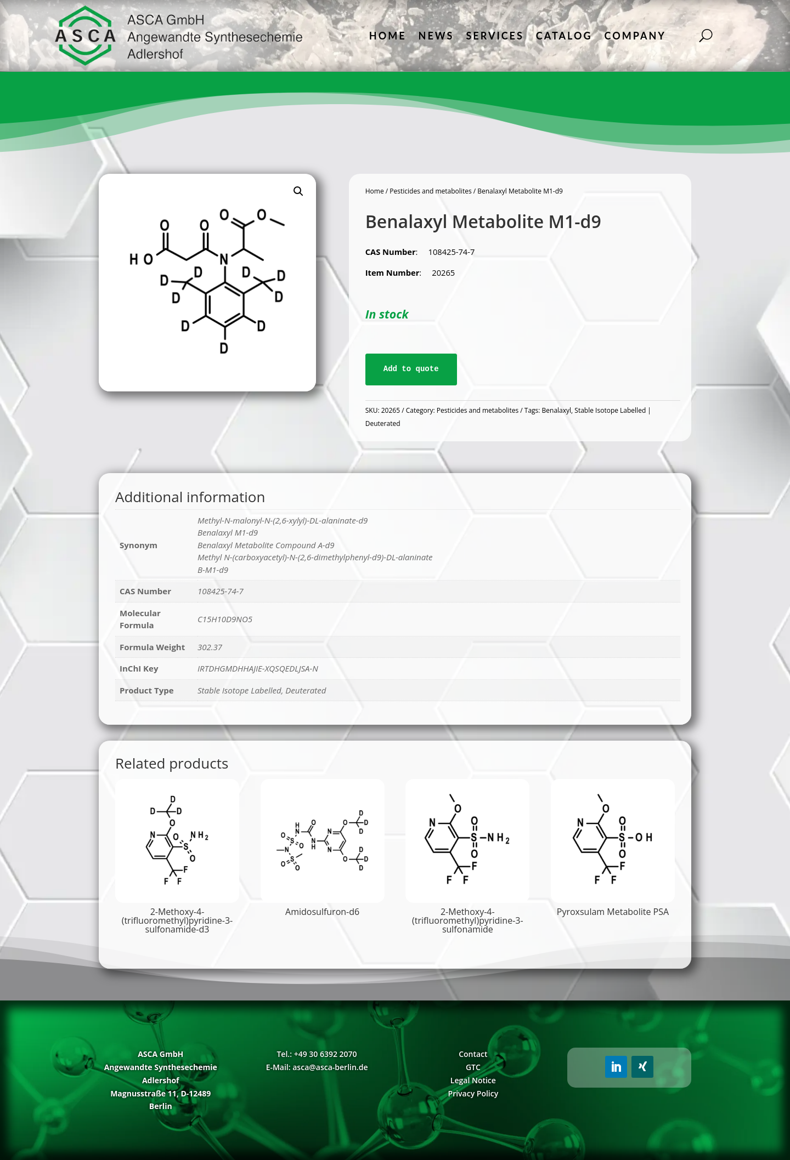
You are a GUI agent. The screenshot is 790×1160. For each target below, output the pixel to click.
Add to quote (411, 369)
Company (635, 36)
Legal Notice (473, 1080)
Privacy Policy (473, 1093)
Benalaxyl (557, 410)
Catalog (564, 36)
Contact (473, 1054)
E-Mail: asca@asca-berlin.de (317, 1067)
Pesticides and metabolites (430, 191)
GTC (473, 1067)
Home (388, 36)
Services (494, 36)
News (436, 36)
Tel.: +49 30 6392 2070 (316, 1054)
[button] (298, 191)
